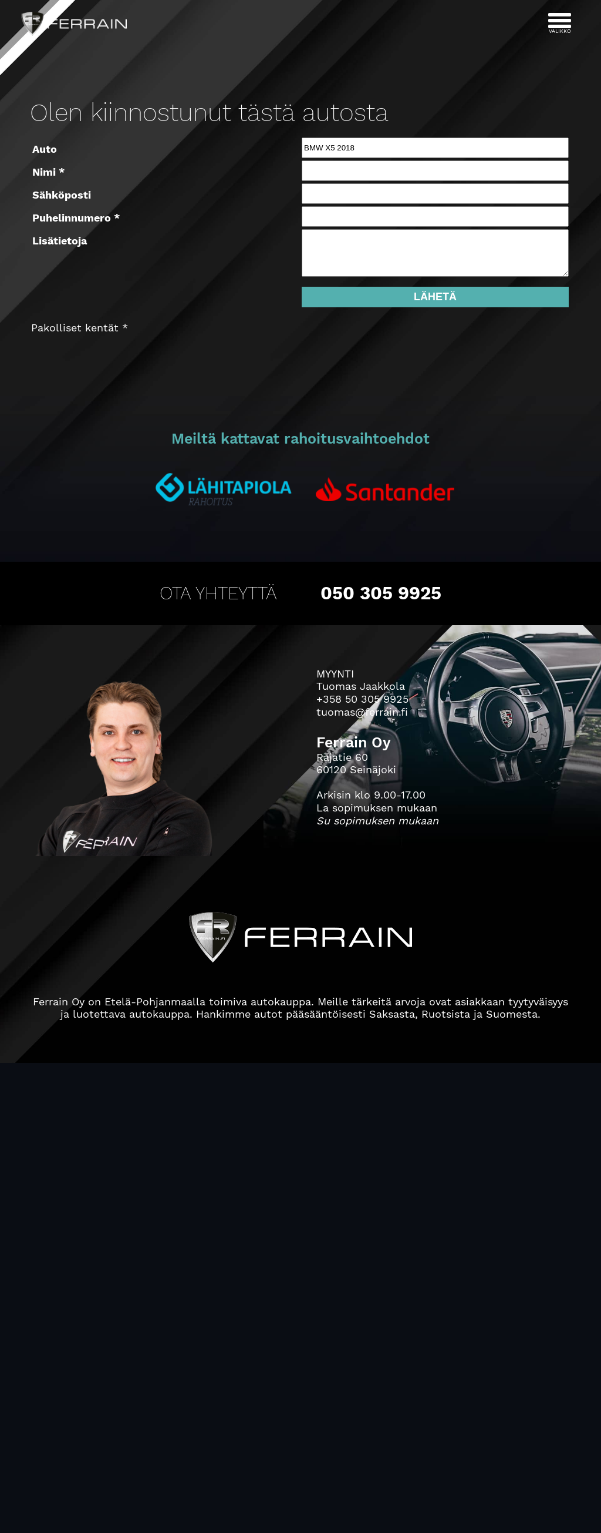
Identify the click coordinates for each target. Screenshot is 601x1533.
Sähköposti (61, 195)
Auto (44, 149)
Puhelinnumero (71, 218)
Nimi (44, 172)
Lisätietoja (59, 240)
